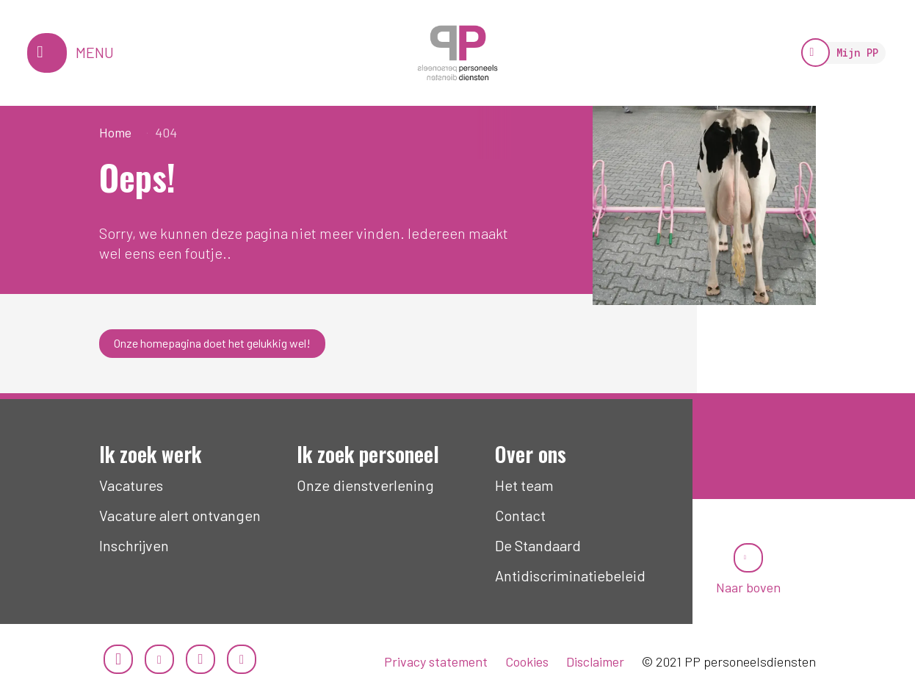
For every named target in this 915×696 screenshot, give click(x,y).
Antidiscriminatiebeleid (570, 575)
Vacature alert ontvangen (180, 515)
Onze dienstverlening (365, 485)
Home (115, 132)
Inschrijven (134, 545)
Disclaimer (595, 661)
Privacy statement (436, 661)
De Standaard (538, 545)
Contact (520, 515)
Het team (524, 485)
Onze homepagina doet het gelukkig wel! (212, 343)
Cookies (527, 661)
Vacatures (131, 485)
